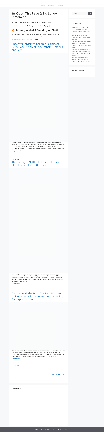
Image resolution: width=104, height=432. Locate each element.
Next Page (57, 374)
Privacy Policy (59, 5)
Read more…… (16, 152)
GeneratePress (65, 429)
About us (43, 5)
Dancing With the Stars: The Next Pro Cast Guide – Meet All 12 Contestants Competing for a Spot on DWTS (37, 296)
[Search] (90, 13)
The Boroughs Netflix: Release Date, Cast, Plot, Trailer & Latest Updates (36, 163)
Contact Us (51, 5)
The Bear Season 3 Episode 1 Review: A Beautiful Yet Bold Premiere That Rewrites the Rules (81, 59)
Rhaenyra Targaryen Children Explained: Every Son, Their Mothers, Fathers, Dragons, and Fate (38, 46)
